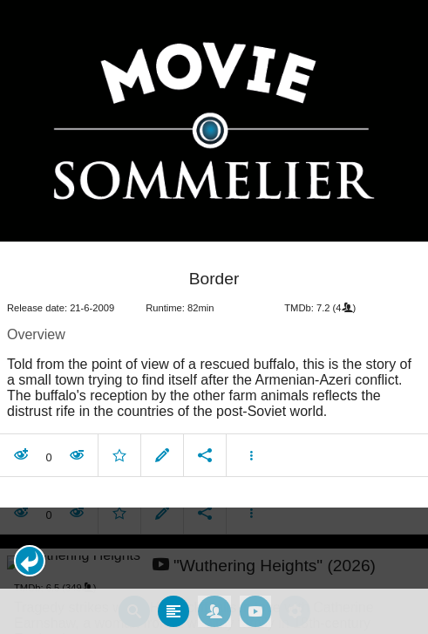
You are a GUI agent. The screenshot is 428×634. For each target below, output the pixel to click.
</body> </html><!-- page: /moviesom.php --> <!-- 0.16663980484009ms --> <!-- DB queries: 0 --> (214, 317)
